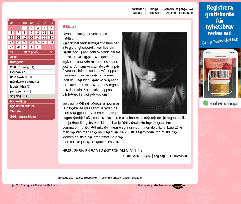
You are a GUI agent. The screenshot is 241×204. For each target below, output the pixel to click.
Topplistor (154, 12)
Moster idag (18, 86)
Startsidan (137, 9)
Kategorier (17, 62)
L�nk (147, 156)
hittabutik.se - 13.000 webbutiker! (78, 177)
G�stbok (187, 9)
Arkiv (13, 57)
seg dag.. (16, 96)
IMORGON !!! (19, 76)
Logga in (187, 12)
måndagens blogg (22, 81)
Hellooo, (16, 72)
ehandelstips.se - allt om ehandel (122, 177)
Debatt (137, 12)
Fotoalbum (170, 9)
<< (11, 52)
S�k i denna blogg (23, 116)
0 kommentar (178, 156)
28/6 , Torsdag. (20, 67)
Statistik (15, 111)
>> (51, 52)
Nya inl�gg (18, 101)
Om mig (170, 12)
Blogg (154, 9)
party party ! (18, 91)
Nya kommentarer (22, 106)
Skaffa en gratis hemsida (154, 185)
